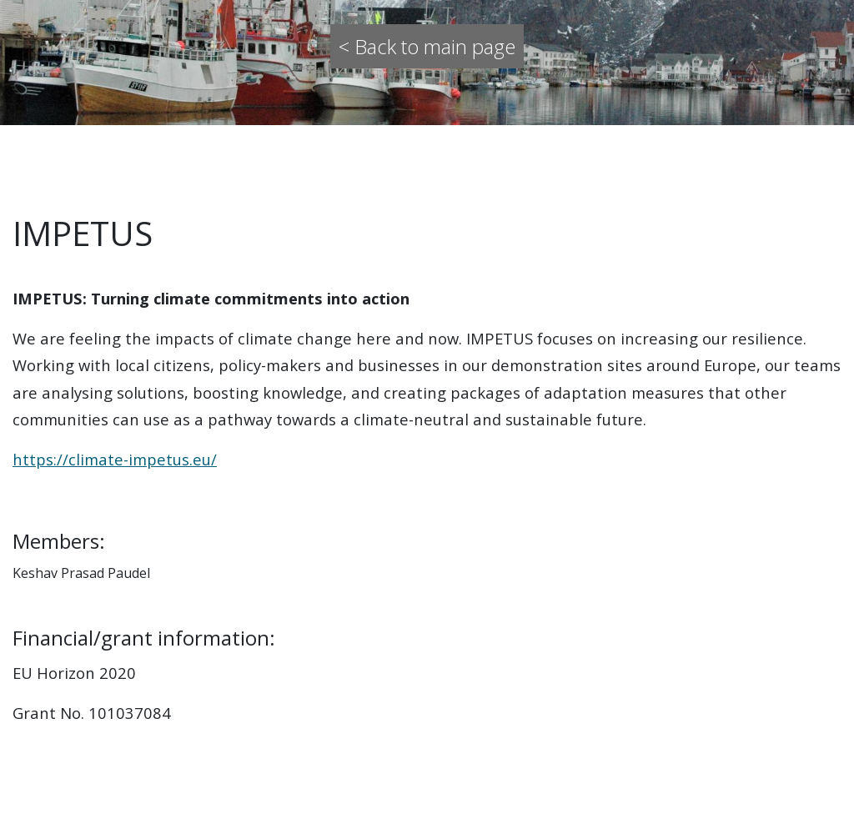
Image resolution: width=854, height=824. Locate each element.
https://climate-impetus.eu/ (115, 459)
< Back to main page (427, 46)
